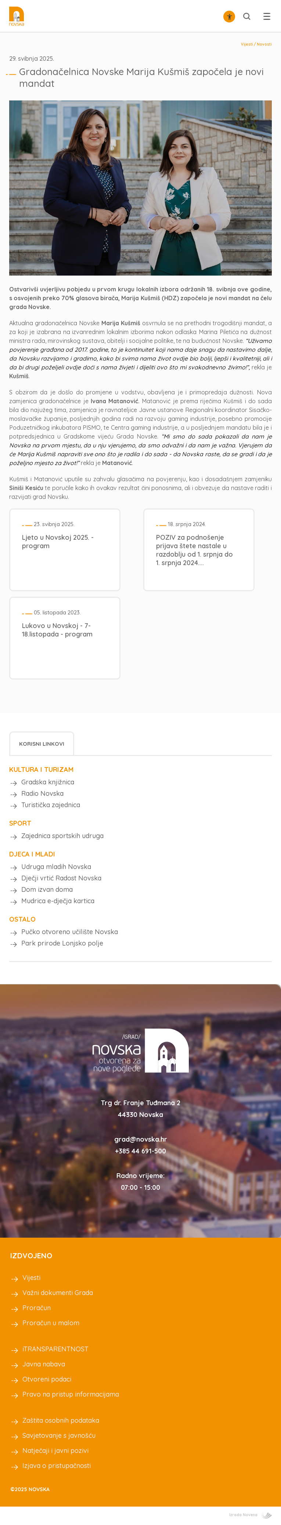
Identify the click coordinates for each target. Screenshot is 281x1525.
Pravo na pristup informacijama (70, 1394)
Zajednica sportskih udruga (62, 835)
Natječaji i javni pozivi (55, 1450)
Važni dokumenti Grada (57, 1292)
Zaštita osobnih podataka (60, 1420)
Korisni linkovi (41, 743)
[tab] (41, 743)
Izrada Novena (250, 1515)
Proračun (36, 1308)
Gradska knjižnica (47, 782)
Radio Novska (42, 793)
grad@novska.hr (140, 1139)
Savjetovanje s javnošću (59, 1435)
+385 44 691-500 (140, 1151)
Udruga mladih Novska (56, 866)
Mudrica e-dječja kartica (57, 901)
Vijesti (247, 44)
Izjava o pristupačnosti (56, 1465)
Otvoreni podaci (46, 1379)
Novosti (264, 44)
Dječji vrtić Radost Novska (61, 878)
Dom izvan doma (47, 889)
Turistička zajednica (50, 805)
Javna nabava (43, 1364)
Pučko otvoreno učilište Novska (69, 932)
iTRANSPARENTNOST (55, 1349)
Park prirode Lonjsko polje (62, 943)
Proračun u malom (50, 1323)
